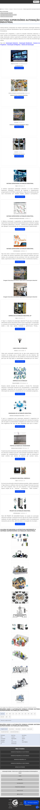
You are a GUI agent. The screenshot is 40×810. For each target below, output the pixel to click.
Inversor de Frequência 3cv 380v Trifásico (20, 763)
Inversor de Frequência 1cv (20, 759)
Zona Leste (30, 729)
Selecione (2, 713)
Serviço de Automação (20, 767)
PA (9, 716)
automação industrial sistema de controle (8, 14)
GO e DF (2, 716)
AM (6, 716)
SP (16, 713)
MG (10, 713)
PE (28, 713)
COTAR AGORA (19, 67)
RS (25, 713)
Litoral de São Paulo (14, 731)
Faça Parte (20, 794)
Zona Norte (11, 729)
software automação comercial (6, 13)
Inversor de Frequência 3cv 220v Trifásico (20, 751)
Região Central (4, 729)
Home (20, 776)
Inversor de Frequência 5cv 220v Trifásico (20, 755)
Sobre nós (20, 779)
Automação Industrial (12, 43)
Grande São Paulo (4, 731)
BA (31, 713)
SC (22, 713)
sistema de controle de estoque (6, 16)
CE (34, 713)
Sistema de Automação (28, 44)
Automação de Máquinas (13, 44)
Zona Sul (24, 729)
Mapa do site (20, 790)
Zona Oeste (18, 729)
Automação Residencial (25, 43)
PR (19, 713)
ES (13, 713)
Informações (20, 783)
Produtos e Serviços (20, 786)
